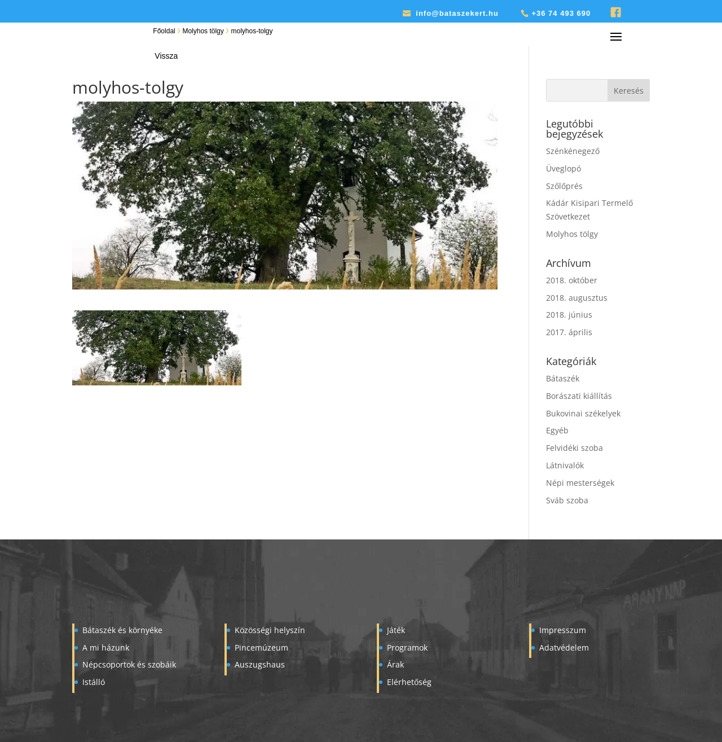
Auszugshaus (260, 664)
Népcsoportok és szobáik (129, 664)
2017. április (569, 332)
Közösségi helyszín (270, 630)
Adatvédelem (564, 647)
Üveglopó (563, 168)
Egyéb (557, 430)
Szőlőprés (564, 186)
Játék (396, 630)
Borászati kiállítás (579, 395)
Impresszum (562, 630)
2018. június (569, 314)
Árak (395, 664)
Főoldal (164, 31)
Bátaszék (562, 378)
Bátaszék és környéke (122, 630)
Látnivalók (565, 465)
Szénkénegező (573, 151)
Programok (407, 647)
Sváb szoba (567, 500)
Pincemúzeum (261, 647)
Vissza (166, 55)
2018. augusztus (576, 297)
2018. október (571, 280)
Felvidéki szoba (574, 447)
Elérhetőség (409, 682)
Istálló (93, 682)
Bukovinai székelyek (583, 413)
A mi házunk (105, 647)
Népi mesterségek (580, 482)
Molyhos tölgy (202, 31)
